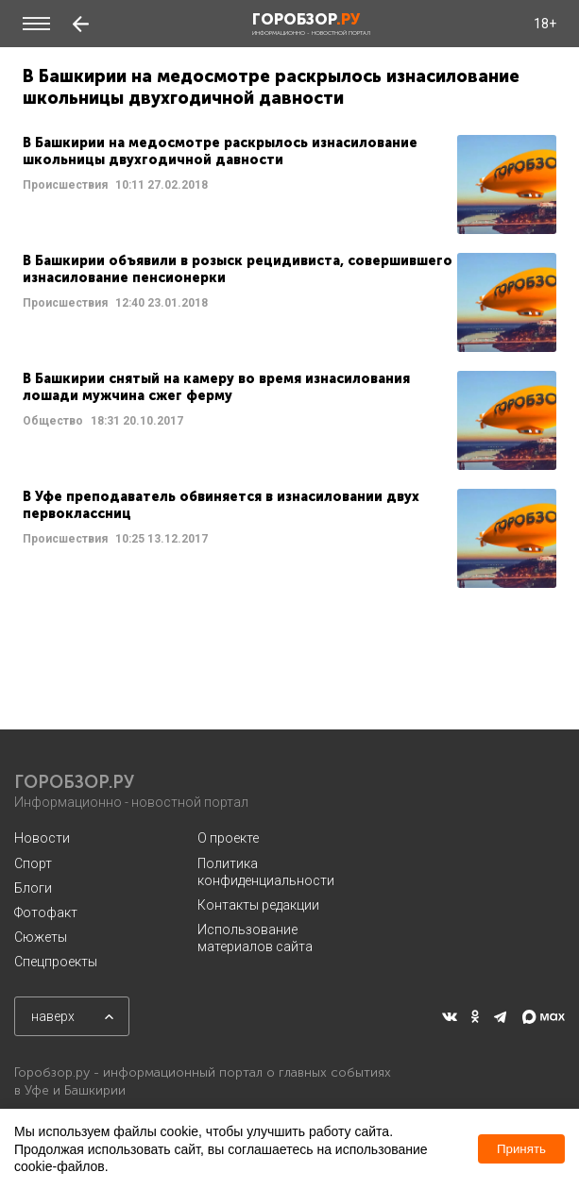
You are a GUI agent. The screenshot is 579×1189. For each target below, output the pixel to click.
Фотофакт (45, 912)
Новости (42, 838)
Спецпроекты (55, 961)
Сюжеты (40, 937)
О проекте (228, 838)
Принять (521, 1149)
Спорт (33, 863)
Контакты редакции (258, 905)
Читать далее (289, 184)
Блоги (33, 888)
